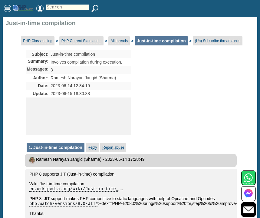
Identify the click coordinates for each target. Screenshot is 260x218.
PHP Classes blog (37, 41)
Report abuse (113, 147)
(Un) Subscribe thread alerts (217, 41)
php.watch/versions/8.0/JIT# (63, 204)
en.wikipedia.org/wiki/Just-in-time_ (73, 189)
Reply (92, 147)
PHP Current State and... (81, 41)
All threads (119, 41)
